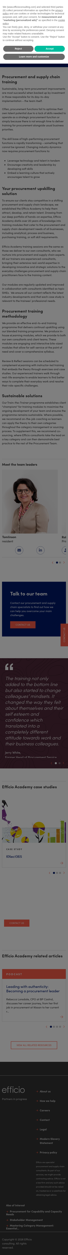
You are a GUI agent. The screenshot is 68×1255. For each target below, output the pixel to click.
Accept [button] (50, 48)
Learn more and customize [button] (34, 56)
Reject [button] (18, 48)
